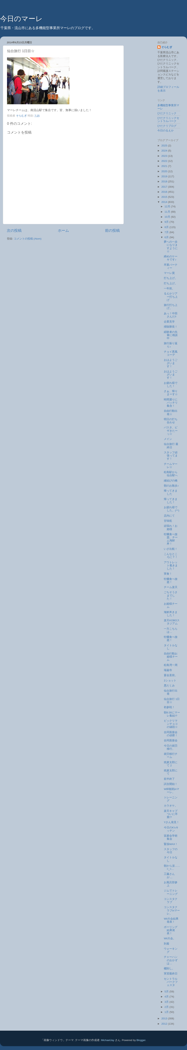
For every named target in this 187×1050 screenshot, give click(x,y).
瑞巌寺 (168, 670)
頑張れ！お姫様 (170, 527)
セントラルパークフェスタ (171, 982)
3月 (167, 1001)
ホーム (63, 230)
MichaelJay (107, 1040)
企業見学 (169, 321)
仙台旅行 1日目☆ (172, 701)
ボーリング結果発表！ (170, 930)
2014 (164, 202)
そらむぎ (166, 47)
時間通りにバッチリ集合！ (171, 402)
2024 (164, 150)
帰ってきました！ (170, 501)
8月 (167, 227)
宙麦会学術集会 (170, 837)
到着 (166, 943)
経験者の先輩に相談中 (171, 335)
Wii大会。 (170, 938)
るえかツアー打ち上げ (171, 296)
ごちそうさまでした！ (170, 595)
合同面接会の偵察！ (171, 734)
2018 (164, 181)
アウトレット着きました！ (171, 565)
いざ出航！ (170, 548)
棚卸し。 (169, 968)
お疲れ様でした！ (170, 384)
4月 (167, 996)
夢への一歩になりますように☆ (171, 246)
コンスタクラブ (170, 901)
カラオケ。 (170, 805)
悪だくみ (169, 685)
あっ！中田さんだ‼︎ (170, 315)
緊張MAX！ (171, 844)
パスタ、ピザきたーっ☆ (171, 430)
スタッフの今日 (170, 851)
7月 (167, 232)
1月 (167, 1012)
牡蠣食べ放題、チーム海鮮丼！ (171, 539)
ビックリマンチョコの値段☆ (171, 723)
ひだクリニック (166, 113)
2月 (167, 1006)
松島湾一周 (170, 665)
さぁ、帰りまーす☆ (171, 393)
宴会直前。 (170, 675)
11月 (168, 211)
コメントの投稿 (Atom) (27, 238)
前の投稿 (112, 230)
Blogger (141, 1040)
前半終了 (169, 778)
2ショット (170, 680)
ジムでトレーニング (171, 892)
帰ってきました (170, 492)
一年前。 (169, 288)
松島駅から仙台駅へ (171, 474)
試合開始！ (170, 784)
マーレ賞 (169, 273)
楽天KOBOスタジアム (172, 622)
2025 (164, 145)
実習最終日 (170, 973)
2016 (164, 191)
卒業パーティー (170, 266)
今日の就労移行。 (170, 747)
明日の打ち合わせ (170, 421)
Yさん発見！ (171, 822)
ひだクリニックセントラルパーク (168, 120)
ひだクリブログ (166, 125)
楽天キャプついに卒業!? (171, 814)
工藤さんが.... (169, 876)
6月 (167, 237)
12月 (168, 206)
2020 (164, 171)
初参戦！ (169, 707)
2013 (164, 1018)
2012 (164, 1023)
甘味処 (168, 520)
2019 (164, 176)
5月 (167, 991)
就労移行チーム (170, 755)
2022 (164, 161)
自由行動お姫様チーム (171, 656)
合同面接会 (170, 740)
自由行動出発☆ (170, 412)
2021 (164, 166)
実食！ (168, 573)
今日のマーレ (21, 19)
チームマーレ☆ (170, 466)
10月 (168, 216)
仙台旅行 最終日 (171, 446)
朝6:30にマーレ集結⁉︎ (172, 714)
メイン (168, 439)
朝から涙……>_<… (172, 867)
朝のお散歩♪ (171, 485)
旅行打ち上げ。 (170, 307)
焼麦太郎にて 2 (170, 764)
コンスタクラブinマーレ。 (172, 910)
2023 (164, 155)
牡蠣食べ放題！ (170, 581)
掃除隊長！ (170, 326)
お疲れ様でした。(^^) (171, 509)
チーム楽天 (170, 587)
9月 (167, 221)
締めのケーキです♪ (170, 258)
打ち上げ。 (170, 278)
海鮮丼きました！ (170, 614)
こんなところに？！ (171, 556)
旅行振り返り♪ (170, 345)
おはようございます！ (170, 363)
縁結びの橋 (170, 480)
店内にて (169, 515)
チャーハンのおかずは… (171, 960)
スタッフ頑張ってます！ (171, 455)
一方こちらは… (170, 630)
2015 (164, 196)
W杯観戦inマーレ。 (171, 791)
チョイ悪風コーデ (170, 353)
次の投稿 (14, 230)
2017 (164, 186)
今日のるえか (165, 130)
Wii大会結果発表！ (171, 920)
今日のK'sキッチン (171, 829)
